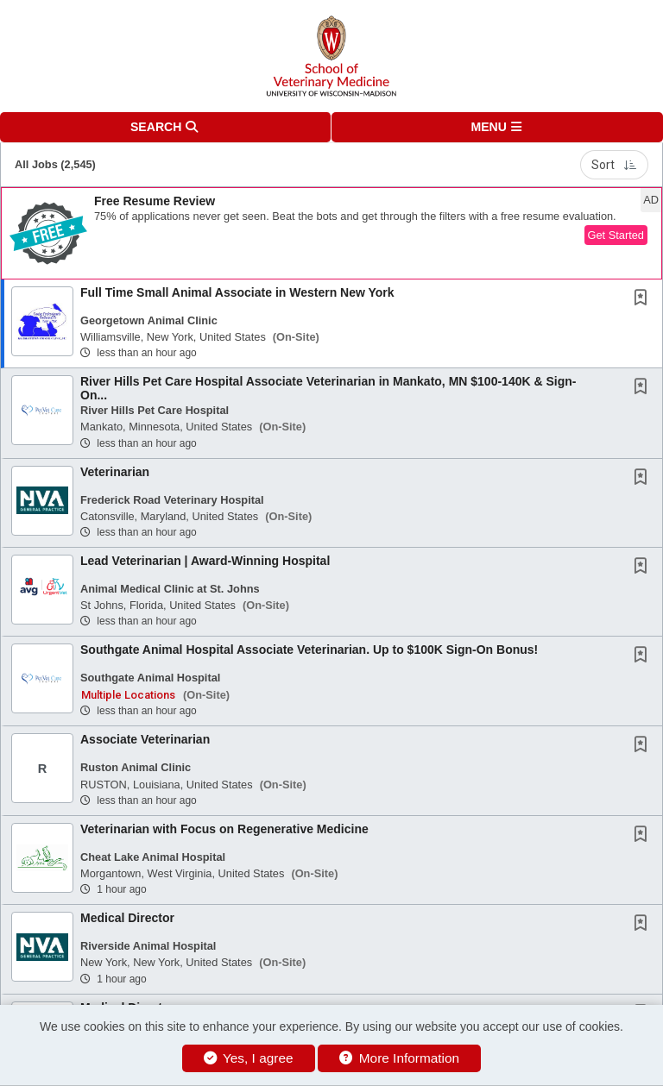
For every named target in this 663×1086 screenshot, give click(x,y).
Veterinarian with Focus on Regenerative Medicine (224, 829)
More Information (399, 1058)
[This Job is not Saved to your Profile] (644, 299)
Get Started (616, 235)
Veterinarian (114, 472)
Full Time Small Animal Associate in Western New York (237, 292)
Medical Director (127, 918)
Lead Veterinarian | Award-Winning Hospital (205, 561)
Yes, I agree (249, 1058)
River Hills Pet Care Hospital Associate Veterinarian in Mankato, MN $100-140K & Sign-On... (328, 387)
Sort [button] (614, 165)
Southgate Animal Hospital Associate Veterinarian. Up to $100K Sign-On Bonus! (309, 649)
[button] (497, 127)
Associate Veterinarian (145, 739)
